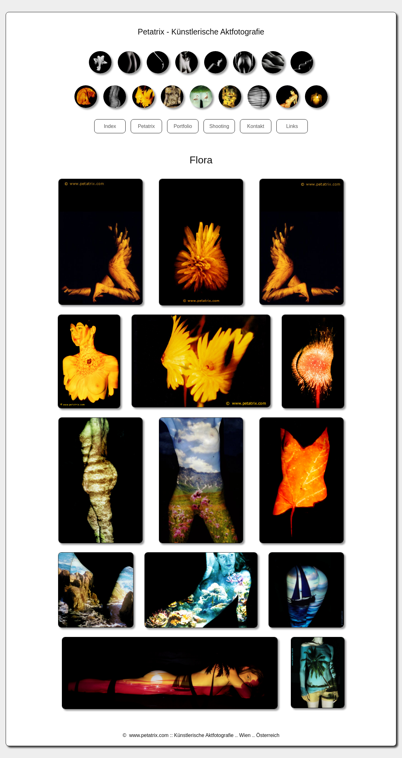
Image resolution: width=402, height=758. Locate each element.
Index (110, 126)
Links (292, 126)
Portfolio (183, 126)
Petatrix (146, 126)
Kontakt (255, 126)
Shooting (219, 126)
